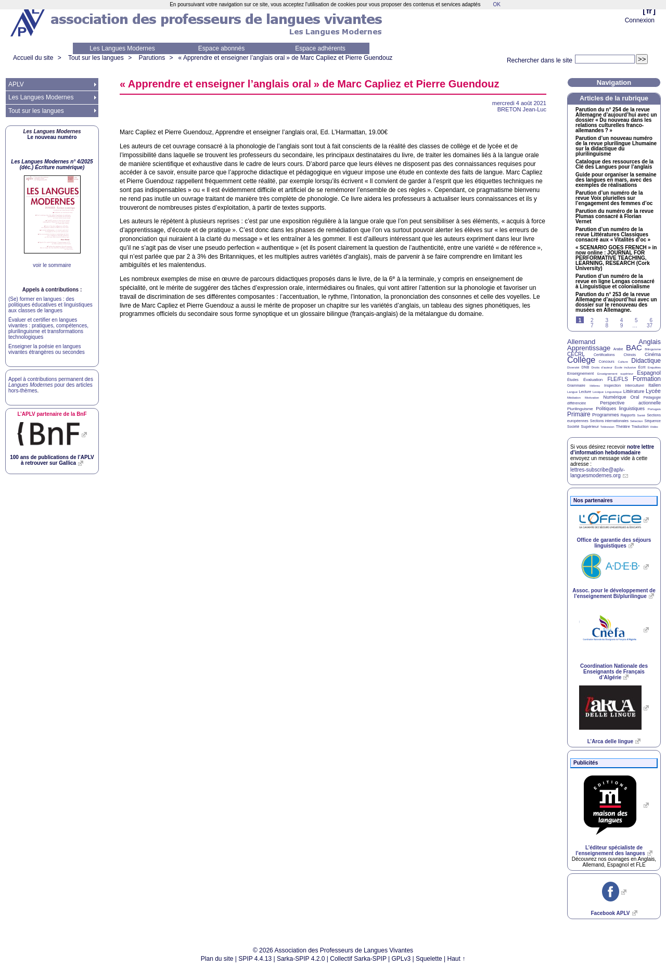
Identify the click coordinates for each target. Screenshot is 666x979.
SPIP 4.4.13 (255, 958)
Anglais (649, 342)
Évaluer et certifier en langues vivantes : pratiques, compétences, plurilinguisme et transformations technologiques (48, 328)
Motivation (592, 397)
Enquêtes (654, 367)
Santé (641, 415)
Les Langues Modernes (122, 48)
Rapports (628, 415)
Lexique (598, 391)
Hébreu (595, 385)
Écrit (641, 367)
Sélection (636, 421)
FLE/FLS (617, 379)
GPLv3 (401, 958)
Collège (581, 359)
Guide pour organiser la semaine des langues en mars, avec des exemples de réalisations (616, 180)
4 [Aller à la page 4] (621, 320)
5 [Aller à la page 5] (636, 320)
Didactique (646, 360)
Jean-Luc (521, 109)
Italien (654, 385)
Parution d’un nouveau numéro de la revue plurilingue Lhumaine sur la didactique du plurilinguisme (616, 146)
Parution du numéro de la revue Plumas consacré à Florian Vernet (614, 216)
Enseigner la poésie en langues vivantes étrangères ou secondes (46, 349)
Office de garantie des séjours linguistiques (614, 543)
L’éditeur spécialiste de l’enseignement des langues (610, 850)
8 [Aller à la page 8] (606, 325)
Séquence (652, 421)
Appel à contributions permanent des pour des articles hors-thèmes (50, 384)
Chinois (630, 355)
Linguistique (613, 391)
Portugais (654, 409)
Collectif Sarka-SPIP (358, 958)
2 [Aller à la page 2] (592, 320)
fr (649, 10)
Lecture (585, 391)
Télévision (607, 426)
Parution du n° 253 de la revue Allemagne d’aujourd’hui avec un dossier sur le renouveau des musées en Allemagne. (616, 302)
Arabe (618, 349)
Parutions (151, 57)
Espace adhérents (320, 48)
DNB (586, 367)
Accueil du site (33, 57)
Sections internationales (609, 421)
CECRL (576, 354)
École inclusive (625, 367)
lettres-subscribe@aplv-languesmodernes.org (597, 472)
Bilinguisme (653, 349)
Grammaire (576, 385)
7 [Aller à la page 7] (592, 325)
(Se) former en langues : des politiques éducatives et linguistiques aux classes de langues (50, 304)
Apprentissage (588, 348)
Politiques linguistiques (620, 408)
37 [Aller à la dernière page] (649, 325)
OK (496, 4)
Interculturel (634, 385)
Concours (606, 361)
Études (573, 380)
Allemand (581, 342)
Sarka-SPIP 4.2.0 (301, 958)
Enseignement (580, 373)
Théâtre (623, 426)
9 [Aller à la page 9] (621, 325)
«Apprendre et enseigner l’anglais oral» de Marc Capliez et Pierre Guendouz (285, 57)
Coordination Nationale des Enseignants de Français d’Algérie (614, 671)
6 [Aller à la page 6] (650, 320)
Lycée (653, 391)
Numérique (614, 397)
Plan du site (217, 958)
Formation (647, 379)
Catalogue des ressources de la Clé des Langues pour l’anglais (614, 164)
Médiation (574, 397)
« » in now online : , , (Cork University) (616, 258)
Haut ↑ (456, 958)
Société (573, 426)
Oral (635, 397)
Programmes (605, 414)
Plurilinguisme (580, 408)
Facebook (610, 913)
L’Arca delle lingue (610, 741)
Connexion (640, 20)
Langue (572, 391)
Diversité (573, 367)
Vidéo (654, 426)
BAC (634, 347)
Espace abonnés (221, 48)
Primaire (579, 414)
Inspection (612, 385)
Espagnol (649, 373)
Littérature (634, 391)
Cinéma (653, 354)
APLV (16, 84)
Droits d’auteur (602, 367)
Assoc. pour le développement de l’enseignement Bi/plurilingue (613, 593)
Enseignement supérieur (615, 373)
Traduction (640, 426)
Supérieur (590, 426)
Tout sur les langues (96, 57)
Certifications (604, 355)
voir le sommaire (52, 265)
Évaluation (593, 379)
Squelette (429, 958)
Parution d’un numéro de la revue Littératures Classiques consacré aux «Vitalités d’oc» (612, 235)
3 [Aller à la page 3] (606, 320)
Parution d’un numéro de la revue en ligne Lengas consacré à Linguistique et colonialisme (615, 281)
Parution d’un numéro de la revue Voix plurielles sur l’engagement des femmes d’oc (613, 198)
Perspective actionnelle (630, 402)
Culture (622, 361)
